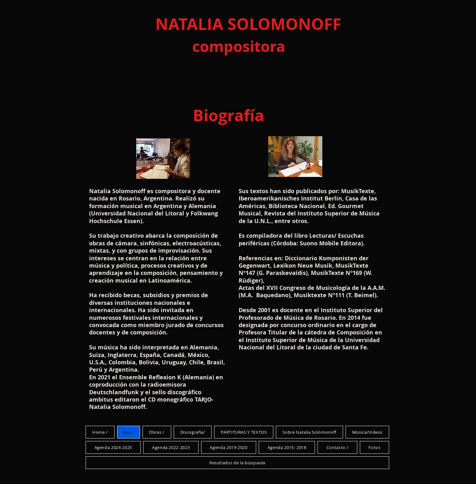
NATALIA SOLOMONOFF (248, 24)
